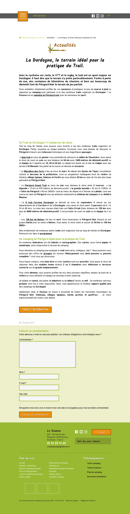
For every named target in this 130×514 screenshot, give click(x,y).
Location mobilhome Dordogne (31, 474)
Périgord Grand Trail (36, 185)
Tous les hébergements (28, 471)
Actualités (51, 38)
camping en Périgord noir (46, 95)
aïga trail (25, 157)
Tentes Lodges (25, 477)
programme (46, 233)
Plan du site (59, 501)
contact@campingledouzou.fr (58, 447)
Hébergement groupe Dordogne (61, 468)
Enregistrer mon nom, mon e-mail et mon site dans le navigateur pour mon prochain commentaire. (64, 408)
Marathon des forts (34, 171)
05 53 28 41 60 (56, 443)
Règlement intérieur (88, 501)
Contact (101, 432)
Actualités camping (56, 477)
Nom (22, 372)
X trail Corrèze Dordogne (39, 202)
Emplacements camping (58, 463)
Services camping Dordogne (30, 468)
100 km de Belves (35, 219)
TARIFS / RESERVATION (35, 310)
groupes (47, 253)
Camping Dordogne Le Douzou (33, 38)
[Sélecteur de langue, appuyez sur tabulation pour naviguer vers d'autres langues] (108, 15)
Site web (23, 394)
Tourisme (52, 471)
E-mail (22, 383)
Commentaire (26, 339)
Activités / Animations (27, 466)
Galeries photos (55, 474)
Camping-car (54, 466)
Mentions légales (72, 501)
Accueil (22, 463)
